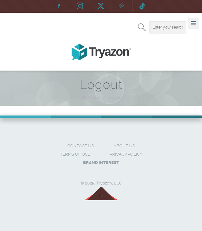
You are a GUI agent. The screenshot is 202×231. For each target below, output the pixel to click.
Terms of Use (75, 154)
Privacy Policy (126, 154)
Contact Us (80, 145)
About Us (124, 145)
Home (94, 97)
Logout (116, 97)
